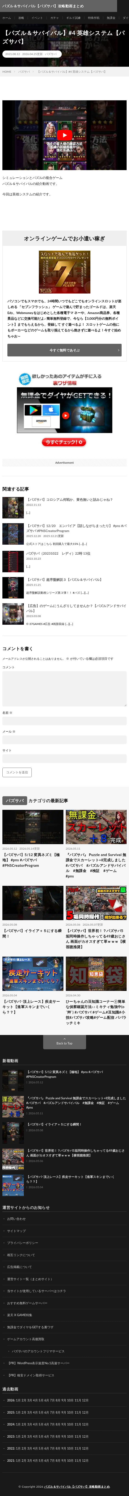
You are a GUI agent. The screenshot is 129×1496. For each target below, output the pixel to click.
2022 (10, 1448)
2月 (24, 1400)
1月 (18, 1400)
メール (8, 731)
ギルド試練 (73, 18)
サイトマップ (16, 1231)
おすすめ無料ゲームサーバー (27, 1303)
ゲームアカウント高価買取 (25, 1339)
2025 (10, 1412)
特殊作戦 (93, 18)
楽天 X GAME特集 (19, 1315)
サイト (7, 750)
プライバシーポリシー (22, 1243)
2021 (10, 1460)
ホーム (6, 18)
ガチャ (54, 18)
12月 (85, 1412)
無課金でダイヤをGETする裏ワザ (30, 1327)
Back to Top (64, 1043)
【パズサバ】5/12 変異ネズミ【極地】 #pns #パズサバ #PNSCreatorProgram (31, 859)
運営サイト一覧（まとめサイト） (30, 1279)
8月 (58, 1412)
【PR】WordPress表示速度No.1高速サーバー (38, 1363)
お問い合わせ (16, 1219)
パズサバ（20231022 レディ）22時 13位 (58, 553)
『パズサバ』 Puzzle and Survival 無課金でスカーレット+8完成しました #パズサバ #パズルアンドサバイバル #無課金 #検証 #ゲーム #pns (96, 865)
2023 (10, 1436)
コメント (8, 667)
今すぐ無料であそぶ (65, 350)
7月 (52, 1412)
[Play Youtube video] (64, 135)
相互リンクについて (21, 1255)
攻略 (21, 18)
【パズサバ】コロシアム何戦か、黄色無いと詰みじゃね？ (69, 499)
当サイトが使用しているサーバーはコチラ (36, 1291)
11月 (78, 1412)
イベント (37, 18)
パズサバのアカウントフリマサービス (38, 1351)
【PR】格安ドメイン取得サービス (30, 1375)
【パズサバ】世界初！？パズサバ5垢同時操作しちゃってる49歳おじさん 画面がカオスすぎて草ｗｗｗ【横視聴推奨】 (96, 938)
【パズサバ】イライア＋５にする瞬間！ (32, 933)
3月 (29, 1400)
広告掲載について (19, 1267)
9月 (63, 1412)
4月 (35, 1400)
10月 (70, 1412)
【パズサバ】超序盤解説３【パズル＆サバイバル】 (64, 580)
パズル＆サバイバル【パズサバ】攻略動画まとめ (77, 1486)
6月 (46, 1412)
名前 (7, 712)
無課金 (111, 18)
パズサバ (51, 54)
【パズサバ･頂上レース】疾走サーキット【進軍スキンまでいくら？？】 (31, 1006)
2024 (10, 1424)
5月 (41, 1400)
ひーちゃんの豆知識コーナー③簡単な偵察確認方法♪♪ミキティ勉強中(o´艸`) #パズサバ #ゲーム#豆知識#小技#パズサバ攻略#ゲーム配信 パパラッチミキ (96, 1012)
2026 (10, 1400)
